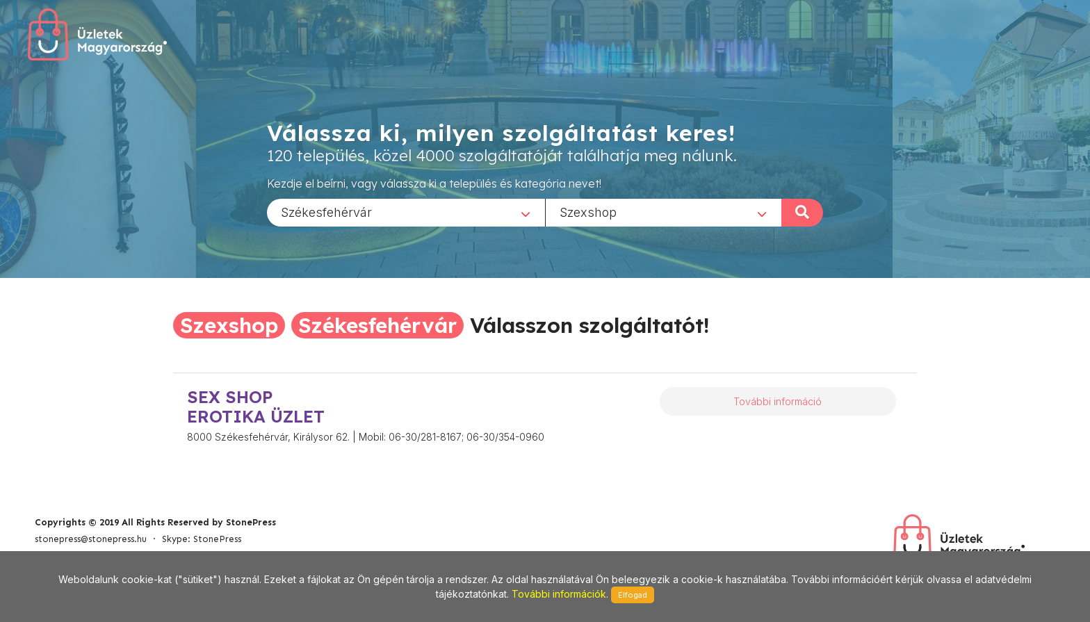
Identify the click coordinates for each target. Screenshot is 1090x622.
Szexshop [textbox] (588, 211)
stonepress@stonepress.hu (91, 539)
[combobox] (406, 212)
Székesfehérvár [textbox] (326, 211)
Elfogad (632, 595)
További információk (559, 594)
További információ (777, 401)
